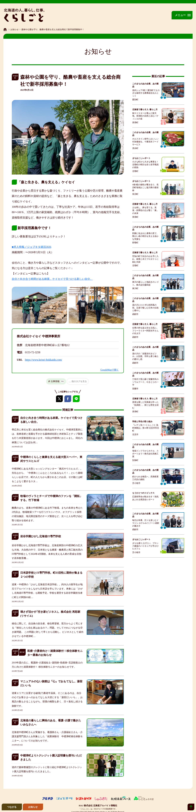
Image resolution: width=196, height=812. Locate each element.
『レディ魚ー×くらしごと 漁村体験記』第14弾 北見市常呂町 (145, 428)
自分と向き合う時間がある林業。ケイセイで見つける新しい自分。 (52, 278)
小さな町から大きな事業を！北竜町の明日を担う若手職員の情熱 (145, 165)
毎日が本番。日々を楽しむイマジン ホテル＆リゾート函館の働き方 (145, 523)
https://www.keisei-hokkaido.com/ (43, 359)
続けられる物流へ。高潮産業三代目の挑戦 (145, 478)
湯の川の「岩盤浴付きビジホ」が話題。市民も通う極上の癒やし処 (145, 356)
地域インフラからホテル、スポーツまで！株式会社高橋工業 (145, 454)
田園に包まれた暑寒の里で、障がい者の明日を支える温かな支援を (145, 236)
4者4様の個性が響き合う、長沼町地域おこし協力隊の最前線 (145, 187)
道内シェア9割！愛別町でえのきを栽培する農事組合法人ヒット (146, 93)
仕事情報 (57, 381)
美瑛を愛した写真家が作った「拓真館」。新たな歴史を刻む (145, 405)
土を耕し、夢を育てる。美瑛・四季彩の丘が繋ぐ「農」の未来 (145, 210)
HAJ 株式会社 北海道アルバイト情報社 (98, 805)
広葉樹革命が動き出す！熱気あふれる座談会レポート (145, 498)
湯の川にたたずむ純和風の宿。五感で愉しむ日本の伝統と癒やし (145, 308)
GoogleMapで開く (109, 370)
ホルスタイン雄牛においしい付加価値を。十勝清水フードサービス (145, 142)
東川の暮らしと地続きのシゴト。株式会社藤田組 (145, 283)
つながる (12, 807)
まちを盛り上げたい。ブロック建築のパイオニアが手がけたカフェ (145, 546)
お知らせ (14, 29)
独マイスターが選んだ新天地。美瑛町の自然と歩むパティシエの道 (145, 116)
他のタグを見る (79, 381)
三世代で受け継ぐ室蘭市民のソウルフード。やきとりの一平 (145, 382)
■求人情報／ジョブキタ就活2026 (31, 246)
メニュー (180, 15)
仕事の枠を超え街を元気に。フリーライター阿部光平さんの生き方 (145, 331)
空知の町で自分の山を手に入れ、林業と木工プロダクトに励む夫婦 (145, 259)
